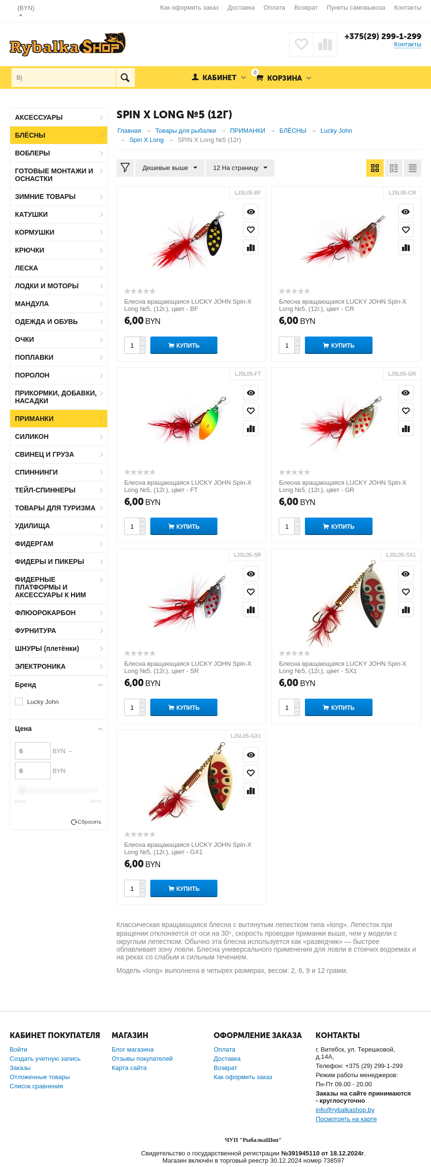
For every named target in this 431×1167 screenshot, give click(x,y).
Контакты (407, 7)
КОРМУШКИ (35, 232)
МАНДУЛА (32, 304)
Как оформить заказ (189, 7)
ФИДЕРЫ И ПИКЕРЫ (49, 561)
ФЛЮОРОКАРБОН (45, 613)
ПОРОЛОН (32, 375)
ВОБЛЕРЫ (32, 153)
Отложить (251, 229)
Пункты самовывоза (356, 7)
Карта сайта (129, 1067)
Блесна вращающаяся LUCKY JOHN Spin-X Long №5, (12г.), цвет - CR (342, 305)
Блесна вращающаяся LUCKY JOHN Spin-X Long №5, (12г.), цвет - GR (342, 486)
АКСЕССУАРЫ (39, 117)
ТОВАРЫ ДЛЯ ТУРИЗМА (55, 508)
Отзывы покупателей (142, 1058)
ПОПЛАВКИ (34, 357)
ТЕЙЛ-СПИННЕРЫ (45, 490)
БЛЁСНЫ (30, 135)
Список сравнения (36, 1086)
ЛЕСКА (26, 268)
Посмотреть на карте (346, 1119)
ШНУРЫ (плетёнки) (47, 648)
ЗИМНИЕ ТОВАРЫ (45, 196)
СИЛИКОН (32, 436)
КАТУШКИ (31, 214)
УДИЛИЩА (32, 526)
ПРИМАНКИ (34, 418)
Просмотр (251, 211)
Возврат (306, 7)
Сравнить (251, 247)
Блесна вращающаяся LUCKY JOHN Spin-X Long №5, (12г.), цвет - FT (188, 486)
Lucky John (43, 701)
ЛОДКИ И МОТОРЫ (47, 286)
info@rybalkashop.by (345, 1109)
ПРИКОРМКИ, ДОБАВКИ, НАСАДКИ (56, 397)
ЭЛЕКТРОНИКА (40, 666)
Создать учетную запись (45, 1058)
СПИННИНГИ (36, 472)
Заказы (20, 1067)
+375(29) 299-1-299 (383, 36)
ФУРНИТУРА (35, 630)
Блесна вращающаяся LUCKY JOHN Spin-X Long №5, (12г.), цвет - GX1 (188, 848)
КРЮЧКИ (29, 250)
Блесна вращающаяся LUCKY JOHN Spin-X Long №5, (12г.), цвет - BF (188, 305)
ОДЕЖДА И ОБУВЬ (46, 321)
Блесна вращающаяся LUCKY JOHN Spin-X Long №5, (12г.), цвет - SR (188, 667)
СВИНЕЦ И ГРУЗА (44, 454)
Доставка (241, 7)
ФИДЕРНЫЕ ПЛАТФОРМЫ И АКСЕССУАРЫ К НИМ (50, 587)
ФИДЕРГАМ (34, 544)
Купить (188, 345)
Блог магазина (133, 1049)
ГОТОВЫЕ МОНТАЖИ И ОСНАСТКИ (54, 175)
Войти (18, 1049)
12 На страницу (240, 168)
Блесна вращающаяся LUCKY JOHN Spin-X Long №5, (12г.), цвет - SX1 (342, 667)
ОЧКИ (24, 339)
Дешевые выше (170, 168)
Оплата (275, 7)
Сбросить (89, 822)
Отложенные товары (40, 1077)
